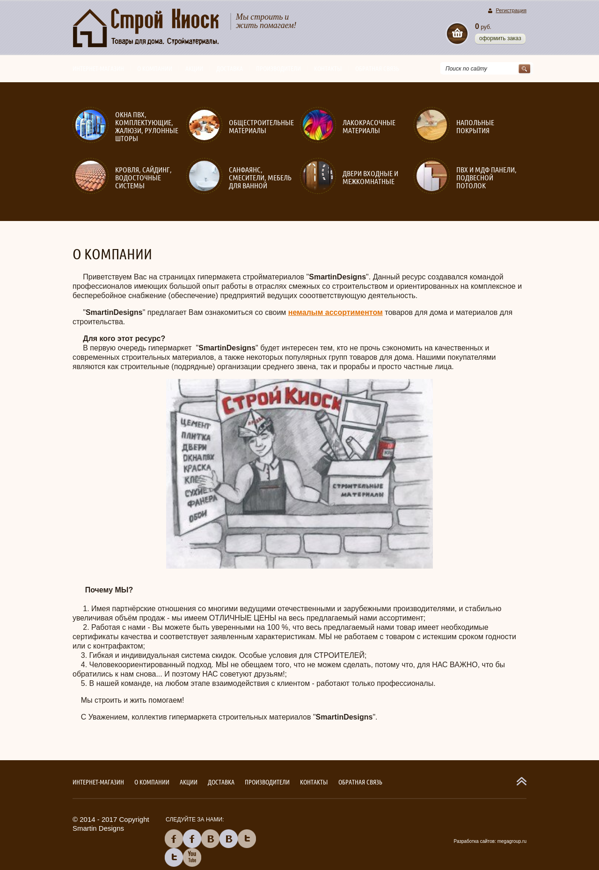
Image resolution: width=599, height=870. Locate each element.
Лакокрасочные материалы (369, 127)
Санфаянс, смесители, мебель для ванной (260, 178)
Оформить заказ (500, 38)
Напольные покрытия (475, 127)
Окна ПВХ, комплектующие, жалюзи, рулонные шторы (146, 127)
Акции (194, 68)
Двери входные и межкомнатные (370, 177)
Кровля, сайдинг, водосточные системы (143, 178)
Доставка (229, 68)
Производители (278, 68)
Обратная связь (377, 68)
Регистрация (511, 10)
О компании (154, 68)
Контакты (328, 68)
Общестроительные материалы (261, 127)
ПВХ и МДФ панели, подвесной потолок (486, 178)
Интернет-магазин (98, 68)
